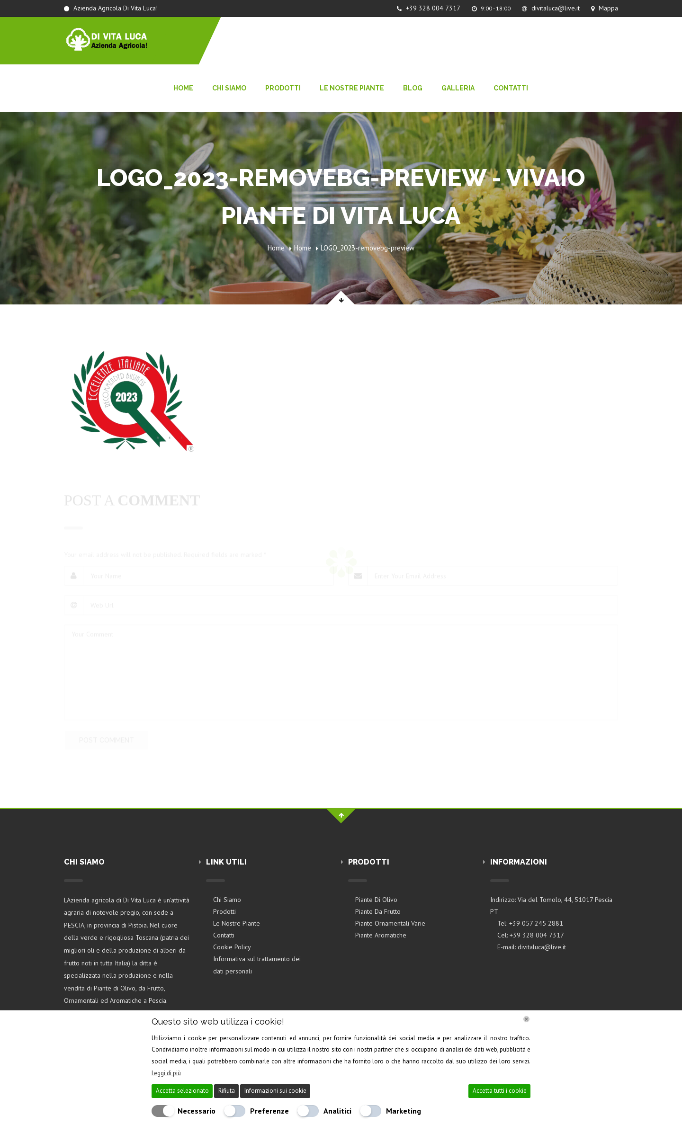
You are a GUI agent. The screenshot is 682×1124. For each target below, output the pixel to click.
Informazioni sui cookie (275, 1091)
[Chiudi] (526, 1019)
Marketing (403, 1110)
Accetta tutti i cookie (500, 1091)
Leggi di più (166, 1073)
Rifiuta (226, 1091)
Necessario (196, 1110)
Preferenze (269, 1110)
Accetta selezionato (182, 1091)
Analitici (337, 1110)
